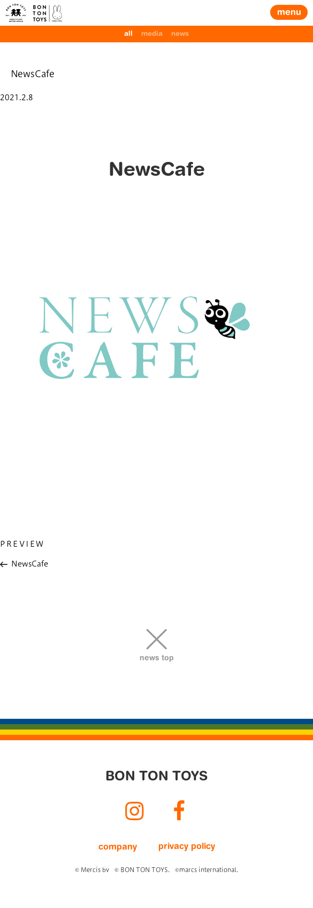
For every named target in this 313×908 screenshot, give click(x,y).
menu (289, 13)
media (152, 34)
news (180, 34)
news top (157, 659)
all (128, 34)
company (117, 847)
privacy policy (186, 847)
